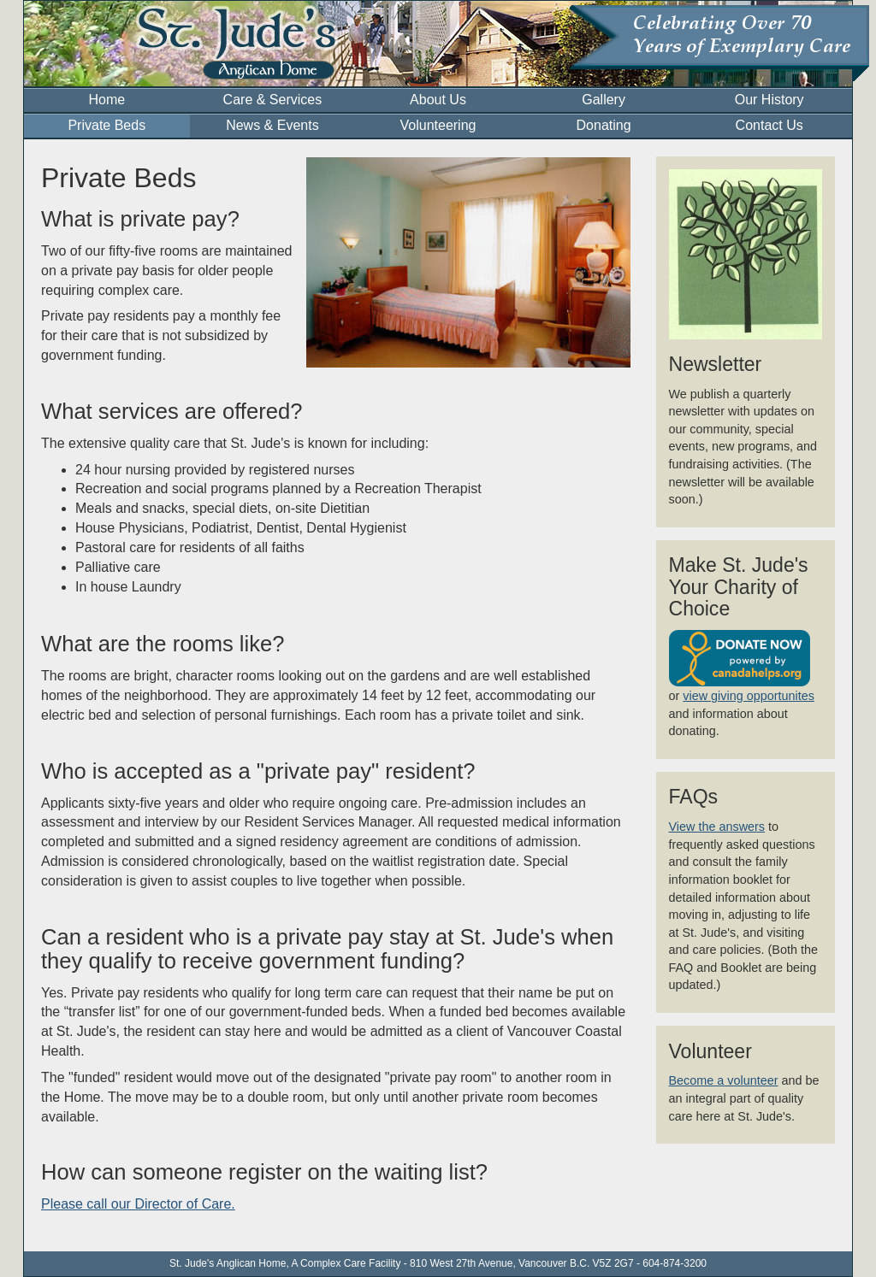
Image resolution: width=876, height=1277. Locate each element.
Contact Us (769, 125)
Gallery (603, 99)
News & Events (272, 125)
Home (106, 99)
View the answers (717, 826)
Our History (769, 99)
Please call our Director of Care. (138, 1204)
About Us (438, 99)
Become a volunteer (723, 1080)
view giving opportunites (748, 696)
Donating (604, 125)
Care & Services (273, 99)
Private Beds (106, 125)
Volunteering (438, 125)
